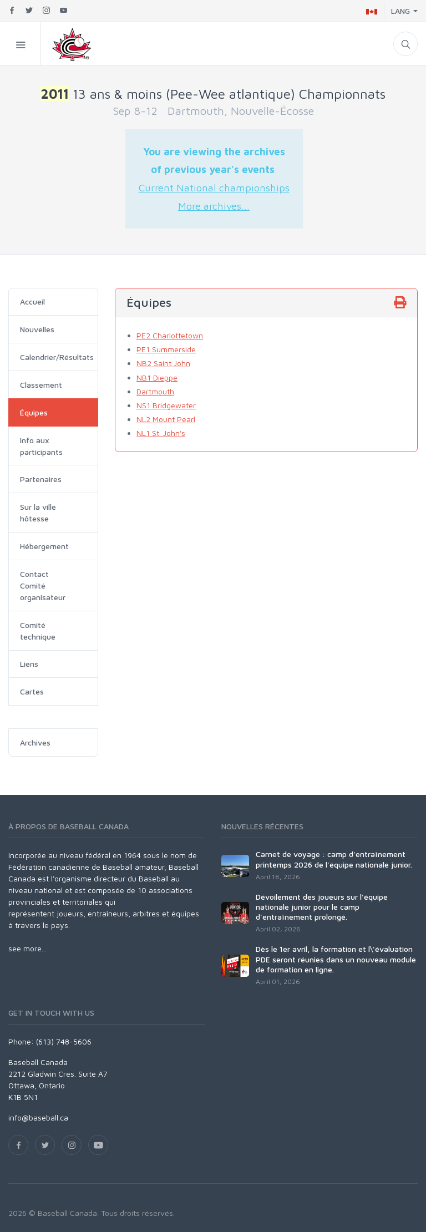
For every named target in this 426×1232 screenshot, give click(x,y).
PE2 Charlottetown (169, 335)
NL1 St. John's (160, 433)
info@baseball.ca (38, 1117)
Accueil (32, 301)
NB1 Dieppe (157, 377)
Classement (41, 384)
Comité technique (37, 630)
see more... (27, 948)
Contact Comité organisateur (42, 585)
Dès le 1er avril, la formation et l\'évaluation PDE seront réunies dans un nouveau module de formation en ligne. (336, 959)
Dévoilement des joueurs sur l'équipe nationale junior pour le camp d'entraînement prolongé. (322, 906)
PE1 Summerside (166, 349)
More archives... (214, 206)
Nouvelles (37, 329)
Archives (35, 742)
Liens (29, 663)
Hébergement (44, 546)
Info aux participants (41, 446)
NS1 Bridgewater (166, 405)
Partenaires (41, 479)
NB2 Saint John (163, 363)
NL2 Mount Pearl (165, 419)
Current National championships (214, 187)
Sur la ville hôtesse (38, 512)
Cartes (32, 691)
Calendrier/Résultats (57, 357)
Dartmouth (155, 391)
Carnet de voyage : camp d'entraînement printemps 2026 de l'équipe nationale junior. (334, 859)
